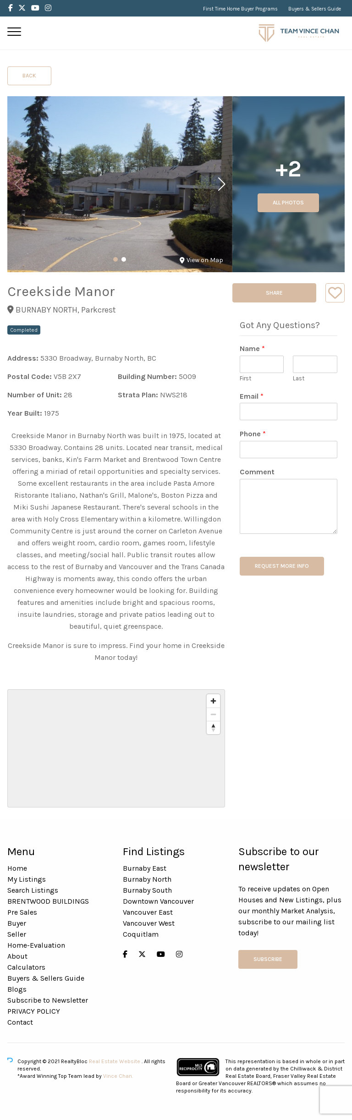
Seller (16, 934)
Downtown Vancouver (158, 901)
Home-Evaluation (36, 945)
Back (29, 75)
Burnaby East (144, 868)
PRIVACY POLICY (33, 1011)
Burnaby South (147, 890)
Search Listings (32, 890)
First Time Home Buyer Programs (240, 9)
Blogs (17, 989)
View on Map (201, 260)
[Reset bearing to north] (213, 727)
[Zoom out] (213, 714)
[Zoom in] (213, 701)
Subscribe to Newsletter (47, 1000)
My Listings (26, 879)
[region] (116, 748)
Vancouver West (149, 923)
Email (252, 396)
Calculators (26, 967)
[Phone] (288, 449)
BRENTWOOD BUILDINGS (48, 901)
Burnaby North (147, 879)
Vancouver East (148, 912)
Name (252, 348)
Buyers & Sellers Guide (314, 9)
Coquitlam (141, 934)
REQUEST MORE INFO (282, 566)
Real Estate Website (115, 1061)
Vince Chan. (118, 1076)
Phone (253, 433)
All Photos (288, 202)
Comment (257, 471)
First (245, 378)
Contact (20, 1022)
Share (274, 293)
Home (17, 868)
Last (298, 378)
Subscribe (267, 959)
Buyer (16, 923)
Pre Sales (22, 912)
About (17, 956)
